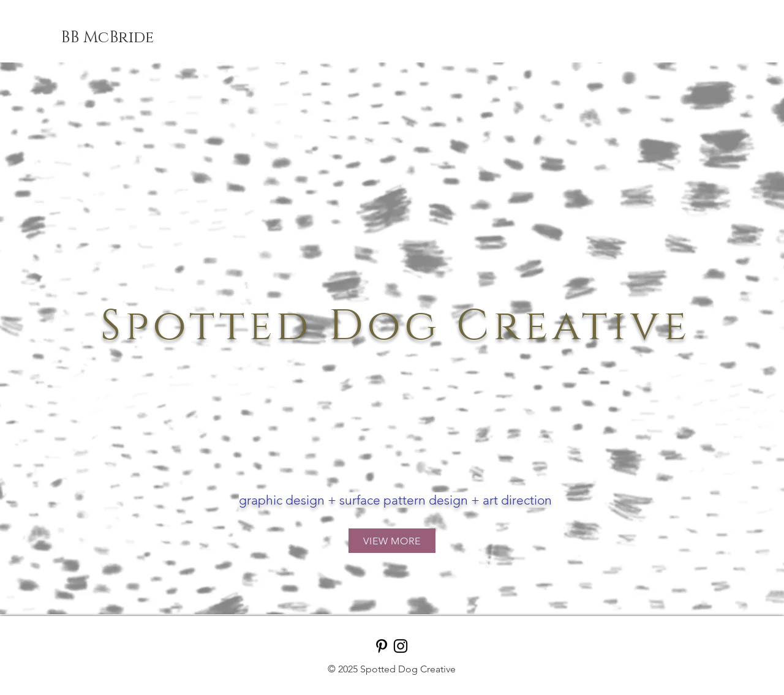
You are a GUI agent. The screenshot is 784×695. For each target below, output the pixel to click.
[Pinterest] (381, 646)
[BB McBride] (107, 38)
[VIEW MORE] (392, 540)
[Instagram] (400, 646)
